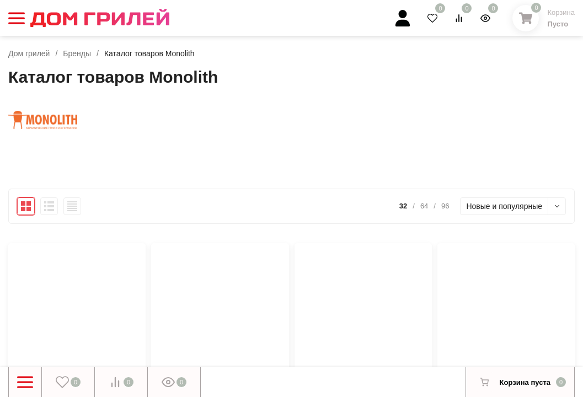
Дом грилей (29, 53)
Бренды (77, 53)
